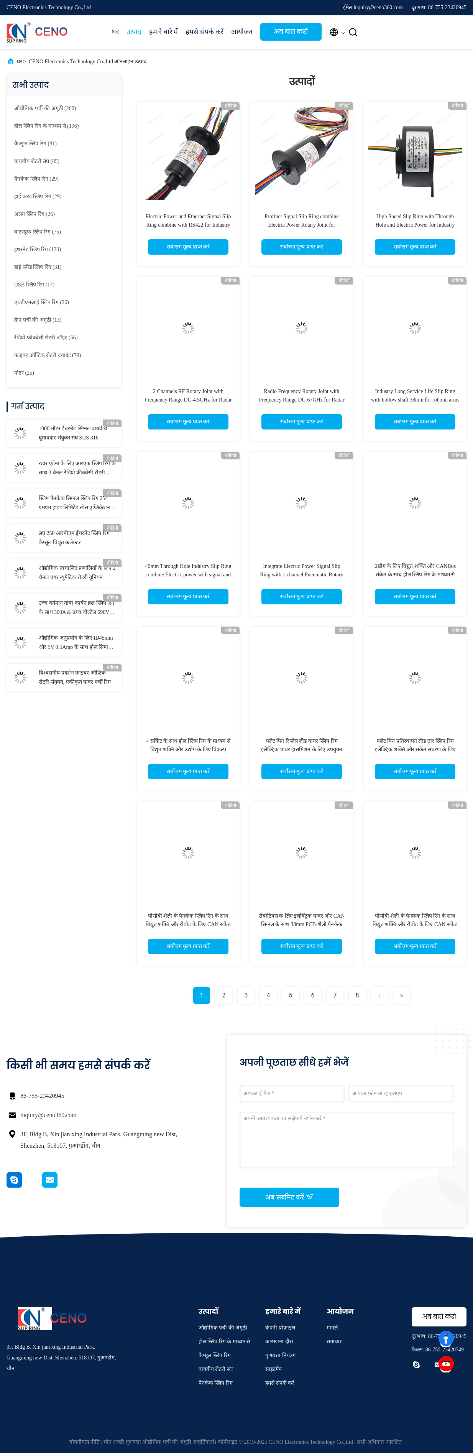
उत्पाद (133, 32)
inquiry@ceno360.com (48, 1115)
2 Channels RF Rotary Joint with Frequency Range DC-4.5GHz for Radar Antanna (188, 399)
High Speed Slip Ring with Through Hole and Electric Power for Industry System (415, 225)
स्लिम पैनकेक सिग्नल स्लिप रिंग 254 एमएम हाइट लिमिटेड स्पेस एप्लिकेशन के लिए (77, 503)
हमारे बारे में (163, 32)
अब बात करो (291, 31)
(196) (46, 126)
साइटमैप (273, 1369)
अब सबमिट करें (289, 1197)
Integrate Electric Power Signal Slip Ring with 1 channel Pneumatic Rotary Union (301, 574)
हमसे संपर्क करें (204, 32)
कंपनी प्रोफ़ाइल (280, 1328)
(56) (45, 338)
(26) (34, 214)
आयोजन (242, 32)
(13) (37, 320)
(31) (37, 267)
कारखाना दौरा (279, 1341)
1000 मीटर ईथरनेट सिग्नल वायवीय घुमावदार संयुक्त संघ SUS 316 (73, 433)
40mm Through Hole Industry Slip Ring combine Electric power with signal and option (188, 574)
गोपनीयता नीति (84, 1442)
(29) (36, 179)
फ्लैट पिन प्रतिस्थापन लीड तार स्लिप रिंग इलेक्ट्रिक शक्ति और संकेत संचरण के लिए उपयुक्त (415, 749)
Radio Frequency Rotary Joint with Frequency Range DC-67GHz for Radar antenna (301, 399)
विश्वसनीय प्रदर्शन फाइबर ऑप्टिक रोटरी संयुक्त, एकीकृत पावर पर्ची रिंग (75, 677)
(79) (47, 355)
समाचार (334, 1341)
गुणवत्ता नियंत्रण (281, 1355)
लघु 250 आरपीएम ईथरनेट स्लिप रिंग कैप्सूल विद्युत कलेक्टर (74, 537)
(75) (37, 232)
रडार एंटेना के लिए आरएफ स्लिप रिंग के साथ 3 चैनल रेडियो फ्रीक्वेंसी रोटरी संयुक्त (77, 469)
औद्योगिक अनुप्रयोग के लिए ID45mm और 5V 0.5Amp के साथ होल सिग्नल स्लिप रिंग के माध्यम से (76, 643)
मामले (332, 1328)
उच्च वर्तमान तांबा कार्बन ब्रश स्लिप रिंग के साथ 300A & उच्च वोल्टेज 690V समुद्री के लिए (76, 608)
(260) (45, 108)
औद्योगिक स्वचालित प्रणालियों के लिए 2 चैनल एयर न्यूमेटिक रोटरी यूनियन (77, 572)
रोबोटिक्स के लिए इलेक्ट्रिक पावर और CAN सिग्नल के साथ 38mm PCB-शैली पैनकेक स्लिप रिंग (302, 924)
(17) (34, 285)
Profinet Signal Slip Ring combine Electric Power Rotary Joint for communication (302, 225)
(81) (35, 143)
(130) (37, 249)
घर (115, 32)
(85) (36, 161)
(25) (24, 373)
